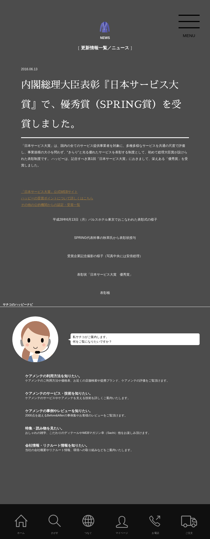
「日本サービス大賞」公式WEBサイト (49, 192)
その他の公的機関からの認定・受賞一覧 (50, 205)
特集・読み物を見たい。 (117, 430)
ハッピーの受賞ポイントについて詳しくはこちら (57, 198)
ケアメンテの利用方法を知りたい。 (117, 378)
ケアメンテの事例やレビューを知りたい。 (117, 413)
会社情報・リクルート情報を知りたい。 (117, 447)
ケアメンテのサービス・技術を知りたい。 (117, 395)
